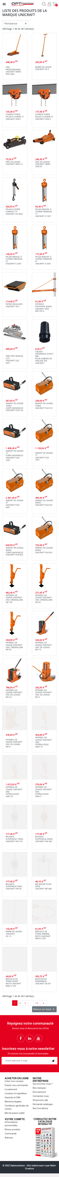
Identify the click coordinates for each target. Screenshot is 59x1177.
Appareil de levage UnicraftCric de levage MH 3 (43, 693)
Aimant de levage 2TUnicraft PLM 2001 (14, 504)
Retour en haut (44, 1009)
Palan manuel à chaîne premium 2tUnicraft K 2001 (14, 260)
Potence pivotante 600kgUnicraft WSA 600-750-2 (43, 307)
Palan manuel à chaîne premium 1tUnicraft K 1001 (43, 212)
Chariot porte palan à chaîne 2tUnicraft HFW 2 (44, 116)
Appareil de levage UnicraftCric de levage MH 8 (14, 743)
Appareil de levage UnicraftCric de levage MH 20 (14, 693)
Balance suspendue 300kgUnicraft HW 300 (44, 839)
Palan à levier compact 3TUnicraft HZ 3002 (14, 211)
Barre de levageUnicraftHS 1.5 (14, 933)
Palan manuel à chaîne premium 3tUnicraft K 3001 (43, 260)
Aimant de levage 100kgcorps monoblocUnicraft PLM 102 (14, 407)
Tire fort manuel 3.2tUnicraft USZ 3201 (14, 359)
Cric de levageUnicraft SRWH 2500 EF (43, 164)
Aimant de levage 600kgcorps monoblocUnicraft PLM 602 (14, 551)
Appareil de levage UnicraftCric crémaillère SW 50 (14, 646)
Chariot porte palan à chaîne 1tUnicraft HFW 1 (15, 116)
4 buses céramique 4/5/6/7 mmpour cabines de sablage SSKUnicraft (44, 357)
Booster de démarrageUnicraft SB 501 (43, 981)
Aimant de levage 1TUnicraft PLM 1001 (44, 456)
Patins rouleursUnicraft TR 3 (14, 305)
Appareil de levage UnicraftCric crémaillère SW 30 (44, 599)
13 (36, 1003)
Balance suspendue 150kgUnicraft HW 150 (14, 839)
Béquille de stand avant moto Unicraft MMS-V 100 (13, 982)
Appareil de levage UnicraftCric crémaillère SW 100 (14, 599)
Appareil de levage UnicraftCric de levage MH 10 (43, 646)
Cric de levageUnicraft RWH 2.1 (14, 163)
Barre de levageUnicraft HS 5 (43, 68)
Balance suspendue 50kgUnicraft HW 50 (14, 886)
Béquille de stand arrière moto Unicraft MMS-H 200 (43, 935)
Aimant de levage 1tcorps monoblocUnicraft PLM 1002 (14, 455)
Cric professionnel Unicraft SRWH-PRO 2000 (14, 70)
